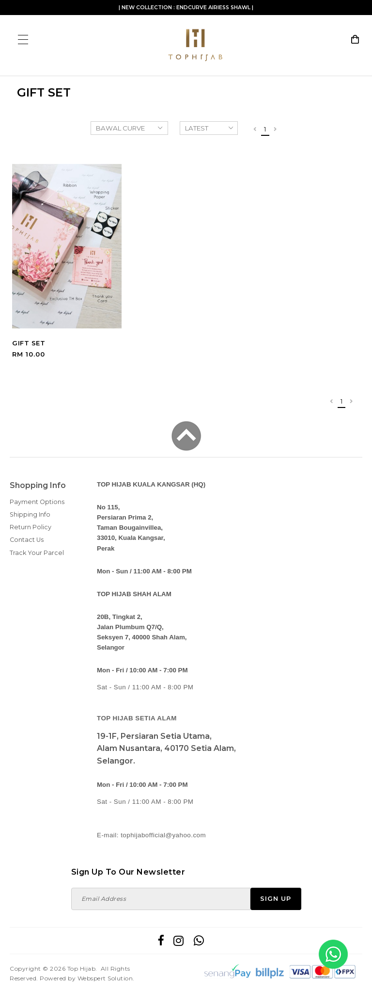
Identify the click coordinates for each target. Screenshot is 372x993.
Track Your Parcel (37, 552)
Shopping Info (38, 485)
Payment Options (37, 501)
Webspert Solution (105, 978)
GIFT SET (28, 343)
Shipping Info (30, 514)
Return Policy (30, 527)
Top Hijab (81, 968)
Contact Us (27, 539)
